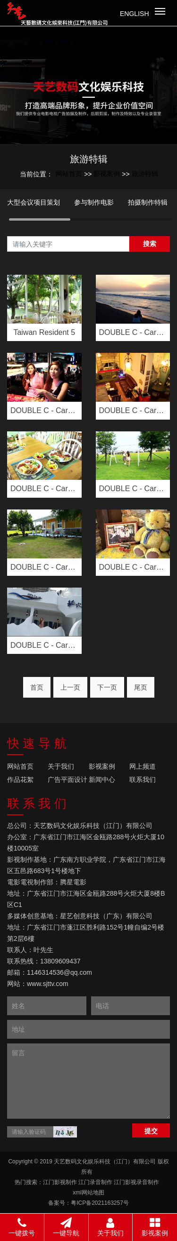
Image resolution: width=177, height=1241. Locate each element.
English (134, 13)
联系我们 (142, 779)
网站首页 (69, 173)
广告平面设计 (67, 779)
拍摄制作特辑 (148, 202)
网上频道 (142, 766)
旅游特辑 (145, 173)
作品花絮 (20, 779)
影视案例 (106, 173)
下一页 (107, 687)
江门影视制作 (60, 1182)
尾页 (140, 687)
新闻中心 (102, 779)
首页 (36, 687)
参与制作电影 (94, 202)
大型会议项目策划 (33, 202)
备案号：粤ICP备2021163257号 (88, 1203)
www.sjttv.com (47, 983)
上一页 (70, 687)
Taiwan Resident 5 (44, 332)
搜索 (149, 243)
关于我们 (61, 766)
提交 (151, 1131)
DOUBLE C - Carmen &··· (133, 410)
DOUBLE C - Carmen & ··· (133, 332)
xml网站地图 (88, 1192)
